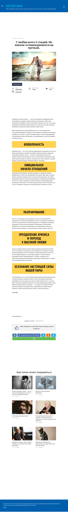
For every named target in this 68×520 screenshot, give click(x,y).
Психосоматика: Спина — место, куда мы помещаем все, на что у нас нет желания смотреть (22, 393)
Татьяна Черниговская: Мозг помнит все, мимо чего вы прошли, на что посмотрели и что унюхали (46, 418)
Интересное (20, 38)
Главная (14, 38)
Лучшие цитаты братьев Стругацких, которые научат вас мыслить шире (45, 443)
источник (15, 292)
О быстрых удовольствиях (20, 416)
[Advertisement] (40, 26)
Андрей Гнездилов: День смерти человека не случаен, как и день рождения (21, 443)
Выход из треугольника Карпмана (43, 392)
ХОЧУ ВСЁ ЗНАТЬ (14, 5)
